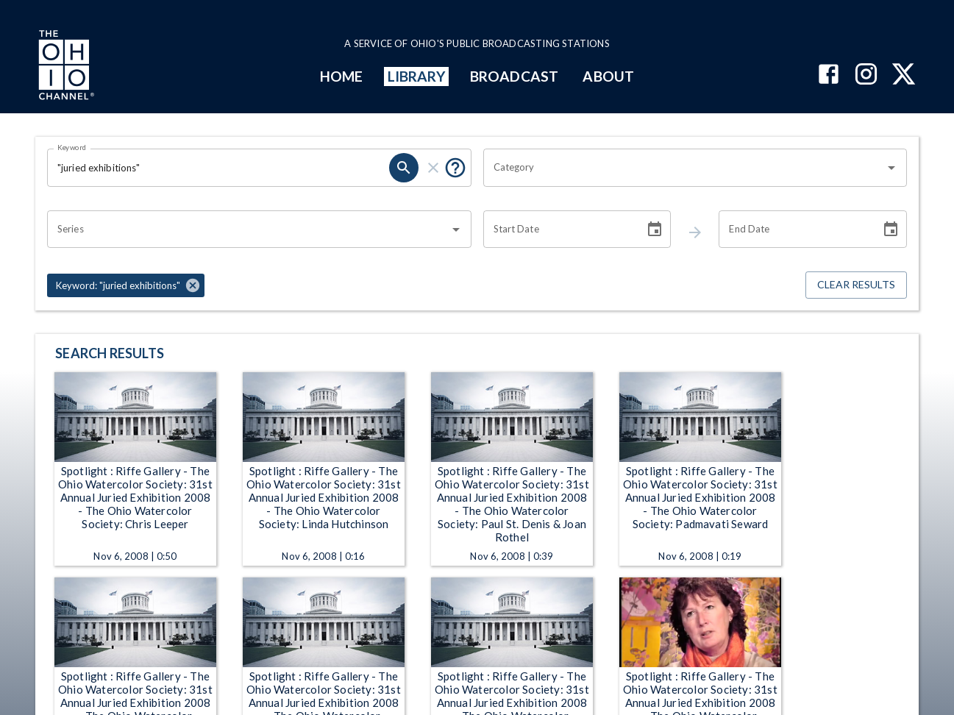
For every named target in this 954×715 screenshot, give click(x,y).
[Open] (891, 167)
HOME (341, 76)
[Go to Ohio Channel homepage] (64, 67)
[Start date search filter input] (559, 229)
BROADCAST (514, 76)
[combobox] (684, 167)
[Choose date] (654, 229)
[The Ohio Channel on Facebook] (828, 75)
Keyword (72, 147)
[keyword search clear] (433, 167)
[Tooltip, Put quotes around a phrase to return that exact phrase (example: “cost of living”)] (455, 167)
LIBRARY (417, 76)
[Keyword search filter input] (218, 168)
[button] (125, 285)
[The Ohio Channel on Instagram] (866, 75)
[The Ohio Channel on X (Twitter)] (903, 75)
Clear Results (856, 285)
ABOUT (608, 76)
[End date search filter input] (794, 229)
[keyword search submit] (404, 167)
